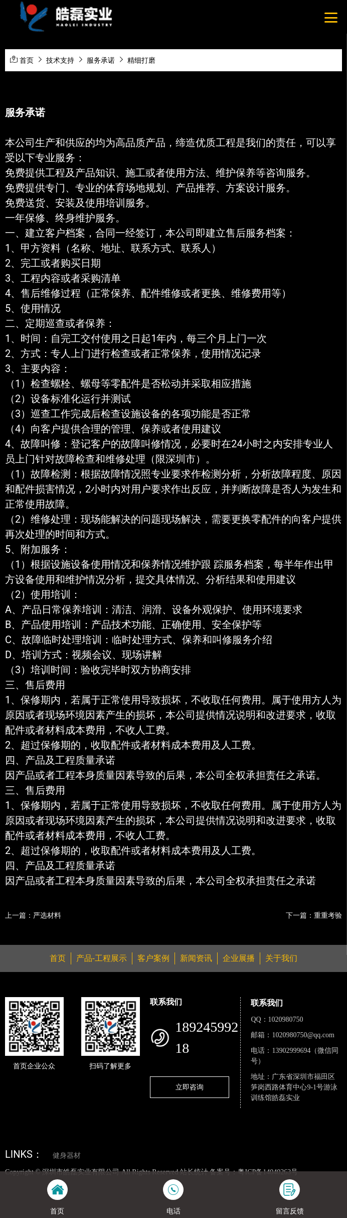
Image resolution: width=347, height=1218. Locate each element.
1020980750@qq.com (303, 1035)
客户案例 (153, 958)
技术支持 (60, 60)
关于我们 (281, 958)
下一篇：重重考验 (314, 915)
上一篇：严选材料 (33, 915)
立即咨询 (190, 1087)
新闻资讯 (196, 958)
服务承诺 (101, 60)
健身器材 (67, 1155)
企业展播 (239, 958)
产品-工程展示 (101, 958)
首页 (27, 60)
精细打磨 (141, 60)
